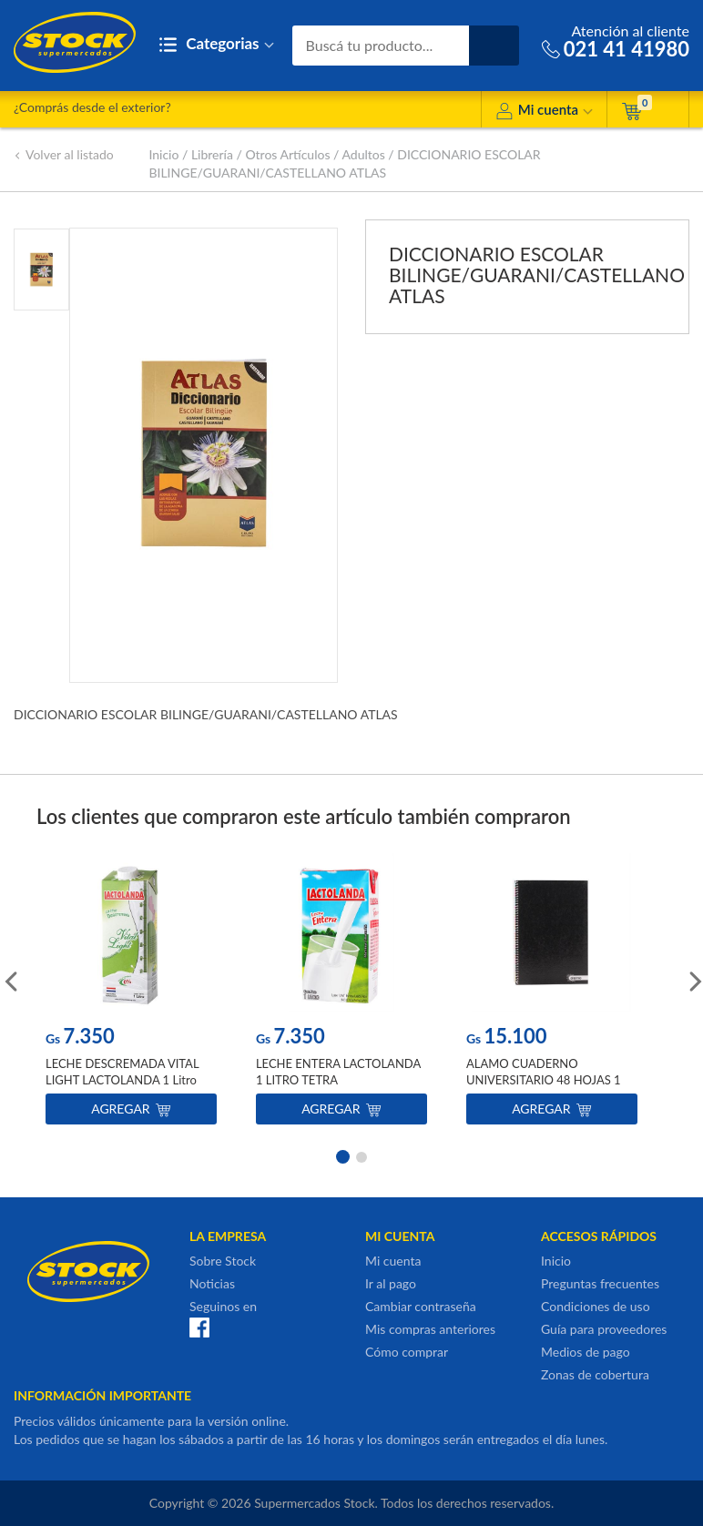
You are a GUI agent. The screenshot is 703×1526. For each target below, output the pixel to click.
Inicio (163, 154)
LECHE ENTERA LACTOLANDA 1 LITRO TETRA (338, 1071)
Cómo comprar (406, 1351)
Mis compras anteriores (430, 1329)
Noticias (212, 1283)
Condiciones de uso (595, 1306)
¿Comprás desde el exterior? (92, 107)
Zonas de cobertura (595, 1374)
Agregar (130, 1108)
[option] (131, 993)
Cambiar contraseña (420, 1306)
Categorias (216, 45)
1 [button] (341, 1155)
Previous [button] (9, 980)
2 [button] (361, 1155)
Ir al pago (390, 1283)
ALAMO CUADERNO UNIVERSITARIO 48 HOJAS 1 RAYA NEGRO (543, 1080)
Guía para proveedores (604, 1329)
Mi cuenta (544, 112)
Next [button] (694, 980)
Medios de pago (585, 1351)
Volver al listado (64, 154)
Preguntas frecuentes (600, 1283)
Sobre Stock (222, 1260)
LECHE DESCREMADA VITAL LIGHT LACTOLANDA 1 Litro (122, 1071)
